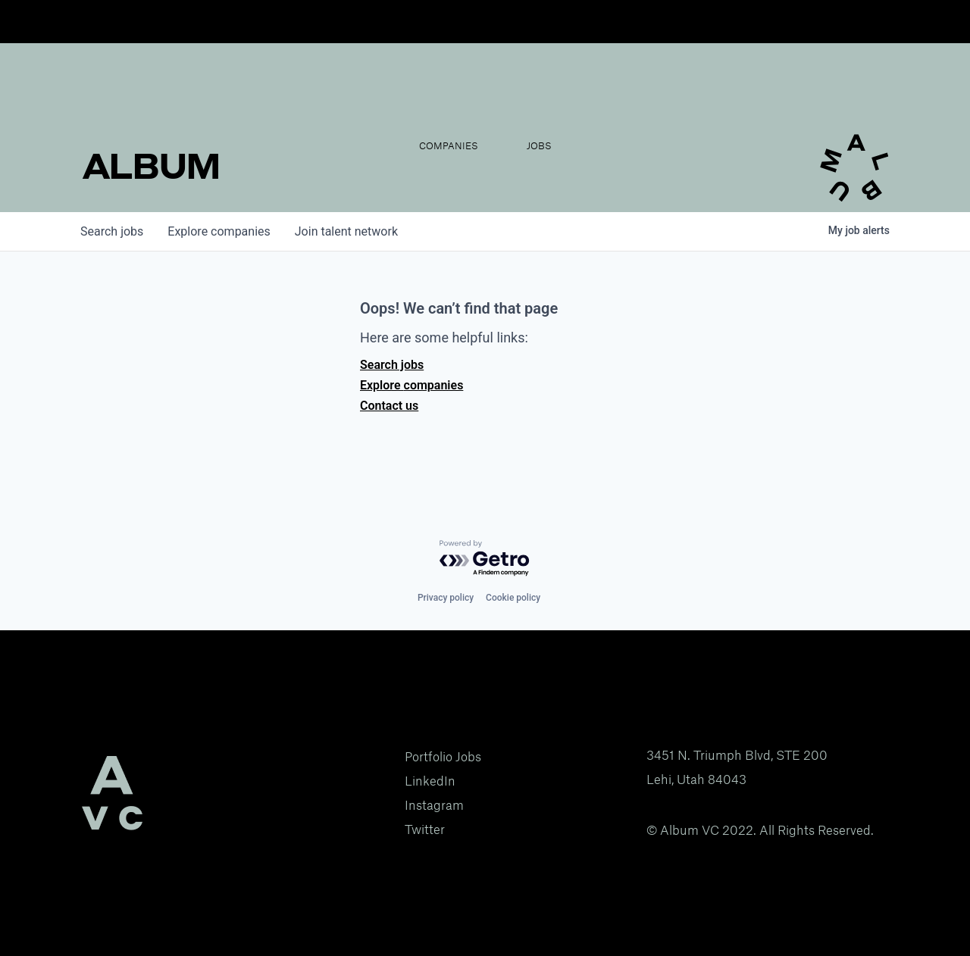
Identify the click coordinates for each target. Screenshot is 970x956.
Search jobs (392, 365)
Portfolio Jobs (443, 756)
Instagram (434, 805)
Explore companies (411, 385)
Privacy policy (446, 597)
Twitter (425, 829)
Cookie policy (513, 597)
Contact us (389, 405)
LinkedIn (430, 781)
